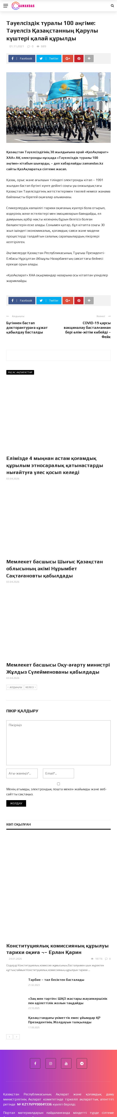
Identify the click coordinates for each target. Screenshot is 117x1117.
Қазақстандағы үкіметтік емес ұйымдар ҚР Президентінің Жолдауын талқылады (64, 985)
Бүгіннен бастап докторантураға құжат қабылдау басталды (27, 327)
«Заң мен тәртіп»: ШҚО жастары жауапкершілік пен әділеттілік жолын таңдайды (67, 966)
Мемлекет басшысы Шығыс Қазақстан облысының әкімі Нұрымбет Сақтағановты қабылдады (54, 568)
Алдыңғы (15, 687)
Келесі (30, 687)
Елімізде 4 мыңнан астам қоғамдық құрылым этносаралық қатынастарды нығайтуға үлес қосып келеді (54, 465)
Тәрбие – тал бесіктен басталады (56, 945)
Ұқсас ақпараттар (20, 372)
